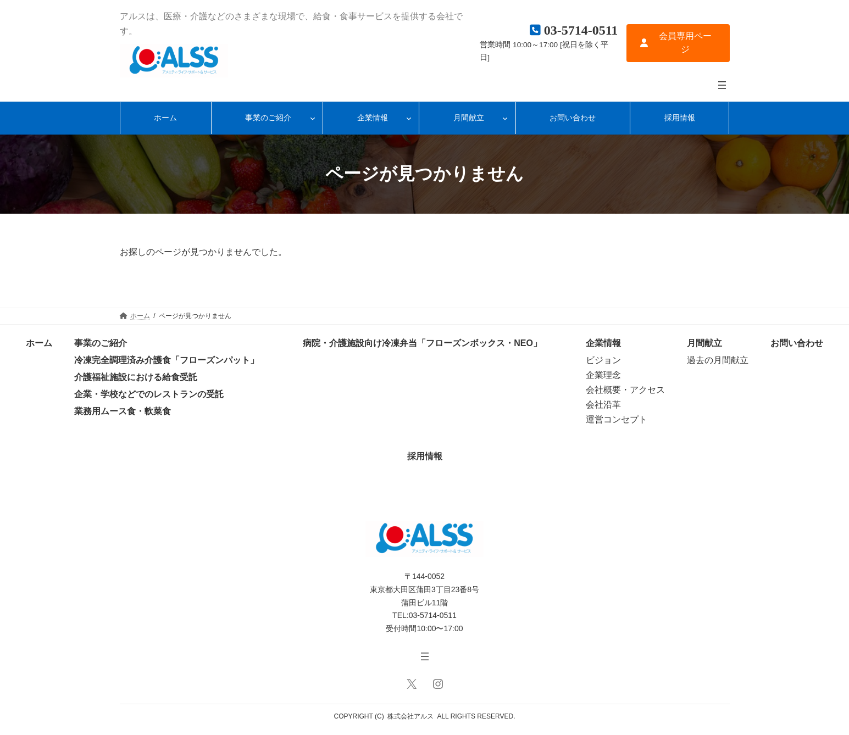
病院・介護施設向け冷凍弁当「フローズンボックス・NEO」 (422, 343)
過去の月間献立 (717, 360)
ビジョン (603, 360)
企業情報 (603, 343)
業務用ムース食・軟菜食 (122, 411)
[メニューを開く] (722, 85)
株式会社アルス (410, 716)
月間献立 (704, 343)
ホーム (39, 343)
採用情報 (424, 456)
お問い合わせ (796, 343)
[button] (677, 43)
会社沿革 (603, 404)
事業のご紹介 (100, 343)
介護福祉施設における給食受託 (135, 377)
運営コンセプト (616, 419)
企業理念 (603, 375)
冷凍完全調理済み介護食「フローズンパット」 (166, 360)
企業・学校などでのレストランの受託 (149, 394)
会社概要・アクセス (625, 389)
